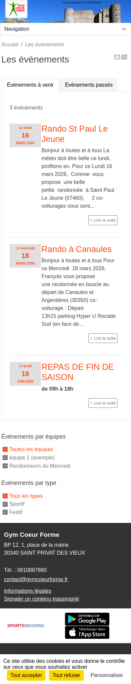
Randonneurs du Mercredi (39, 465)
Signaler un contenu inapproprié (41, 599)
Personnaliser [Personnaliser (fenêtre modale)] (107, 675)
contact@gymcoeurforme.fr (36, 579)
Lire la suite (105, 220)
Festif (15, 512)
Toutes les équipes (31, 449)
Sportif (16, 504)
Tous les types (26, 495)
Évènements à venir (30, 85)
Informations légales (27, 591)
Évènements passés (88, 85)
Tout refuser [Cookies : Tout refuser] (66, 675)
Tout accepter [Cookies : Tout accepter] (26, 675)
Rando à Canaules (77, 249)
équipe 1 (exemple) (32, 457)
